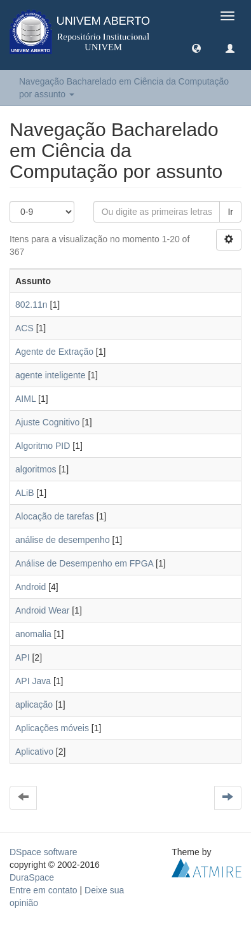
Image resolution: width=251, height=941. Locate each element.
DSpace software (44, 852)
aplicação (34, 704)
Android (30, 587)
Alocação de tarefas (54, 516)
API (22, 657)
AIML (25, 399)
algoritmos (36, 469)
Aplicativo (34, 751)
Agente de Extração (54, 352)
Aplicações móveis (52, 728)
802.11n (31, 304)
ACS (24, 328)
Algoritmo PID (42, 446)
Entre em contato (44, 890)
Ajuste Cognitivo (47, 422)
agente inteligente (50, 375)
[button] (196, 47)
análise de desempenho (62, 540)
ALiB (24, 493)
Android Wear (42, 610)
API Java (33, 681)
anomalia (33, 634)
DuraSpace (32, 877)
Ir (230, 212)
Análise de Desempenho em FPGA (84, 563)
